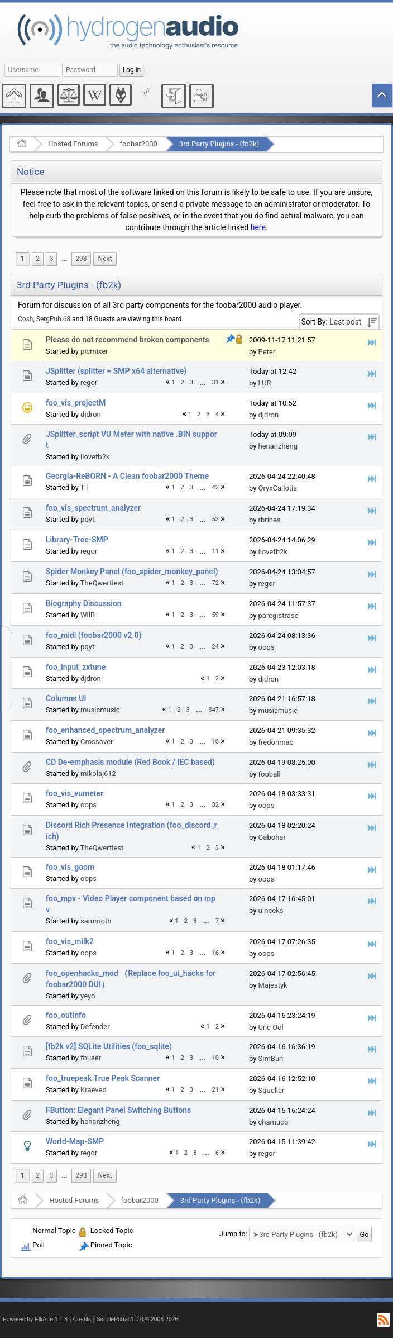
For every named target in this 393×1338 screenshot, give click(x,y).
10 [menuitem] (215, 741)
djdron (90, 414)
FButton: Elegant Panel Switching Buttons (118, 1110)
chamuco (273, 1122)
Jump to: (233, 1234)
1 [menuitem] (23, 259)
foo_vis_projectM (76, 402)
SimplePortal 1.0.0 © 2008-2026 (137, 1319)
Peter (267, 351)
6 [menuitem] (217, 1152)
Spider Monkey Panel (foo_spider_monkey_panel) (132, 571)
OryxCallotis (277, 488)
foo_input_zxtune (76, 667)
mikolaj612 (98, 773)
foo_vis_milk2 (70, 941)
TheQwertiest (101, 583)
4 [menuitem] (217, 414)
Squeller (271, 1090)
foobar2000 (138, 144)
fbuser (90, 1058)
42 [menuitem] (215, 487)
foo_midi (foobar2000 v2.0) (93, 635)
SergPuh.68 (53, 319)
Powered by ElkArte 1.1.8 (35, 1319)
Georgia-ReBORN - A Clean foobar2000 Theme (127, 476)
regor (88, 382)
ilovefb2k (94, 457)
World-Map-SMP (75, 1141)
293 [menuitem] (81, 259)
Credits (82, 1319)
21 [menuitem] (215, 1089)
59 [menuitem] (215, 614)
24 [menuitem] (215, 646)
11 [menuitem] (215, 551)
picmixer (94, 351)
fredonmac (276, 742)
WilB (87, 615)
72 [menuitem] (215, 583)
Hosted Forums (73, 144)
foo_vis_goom (70, 867)
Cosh (25, 319)
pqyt (87, 519)
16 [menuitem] (215, 952)
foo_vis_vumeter (74, 793)
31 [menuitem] (215, 382)
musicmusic (99, 710)
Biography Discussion (84, 603)
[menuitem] (64, 259)
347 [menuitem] (213, 709)
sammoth (95, 921)
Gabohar (272, 837)
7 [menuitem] (217, 921)
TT (84, 487)
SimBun (271, 1058)
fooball (269, 774)
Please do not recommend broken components (127, 339)
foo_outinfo (66, 1015)
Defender (95, 1026)
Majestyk (272, 985)
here (258, 227)
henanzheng (278, 446)
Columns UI (66, 698)
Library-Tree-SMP (77, 539)
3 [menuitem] (52, 259)
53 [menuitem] (215, 519)
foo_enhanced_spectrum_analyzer (105, 730)
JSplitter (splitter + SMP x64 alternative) (116, 370)
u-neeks (271, 910)
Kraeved (93, 1089)
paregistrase (278, 615)
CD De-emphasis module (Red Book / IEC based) (130, 762)
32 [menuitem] (215, 804)
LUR (264, 383)
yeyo (87, 996)
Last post (345, 321)
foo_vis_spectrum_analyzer (93, 507)
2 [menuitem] (38, 259)
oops (266, 647)
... (64, 259)
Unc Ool (271, 1027)
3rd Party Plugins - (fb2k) (219, 144)
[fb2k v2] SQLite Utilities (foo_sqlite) (109, 1046)
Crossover (96, 741)
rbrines (269, 520)
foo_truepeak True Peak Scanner (103, 1078)
